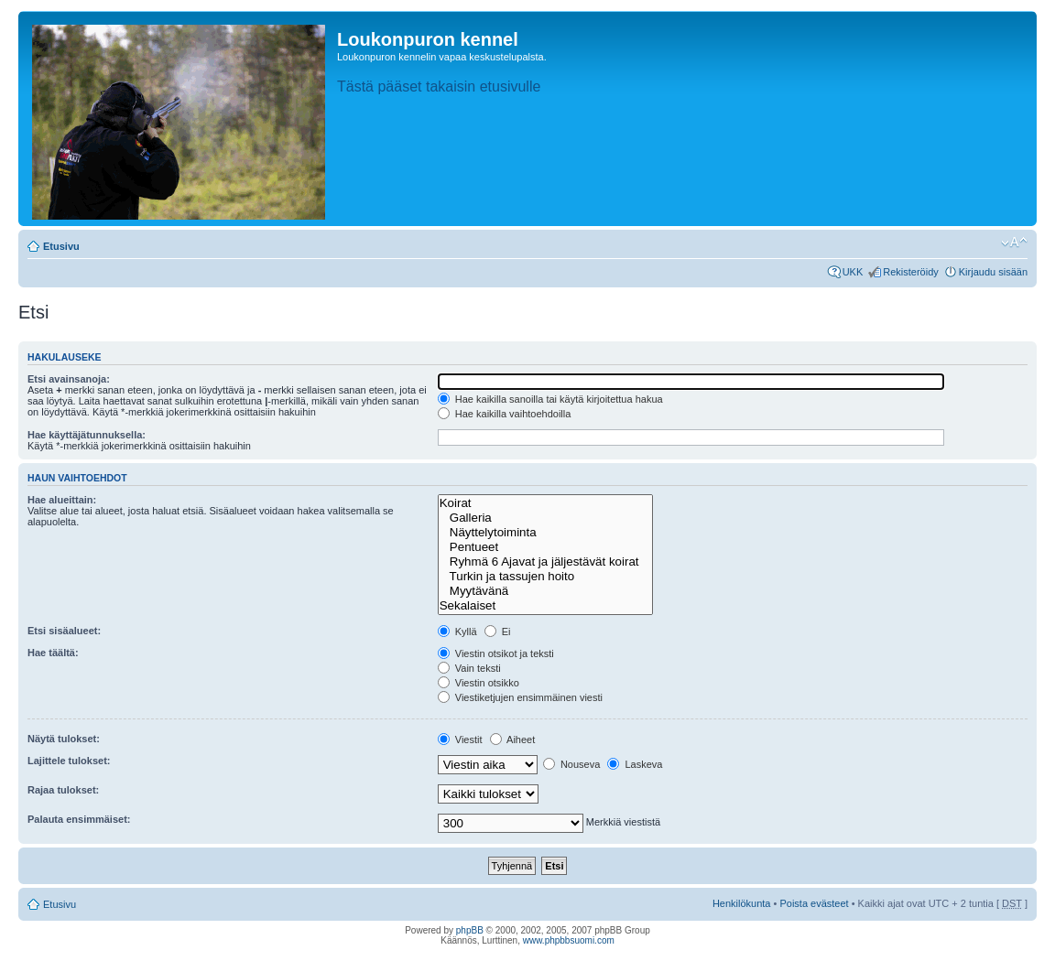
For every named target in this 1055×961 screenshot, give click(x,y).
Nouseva (571, 764)
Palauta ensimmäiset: (79, 819)
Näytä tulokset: (63, 738)
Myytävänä (545, 591)
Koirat (545, 503)
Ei (497, 631)
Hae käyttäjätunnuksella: (86, 434)
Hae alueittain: (61, 499)
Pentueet (545, 547)
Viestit (460, 739)
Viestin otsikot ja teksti (496, 653)
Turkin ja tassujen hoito (545, 576)
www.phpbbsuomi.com (569, 940)
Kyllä (457, 631)
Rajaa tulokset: (63, 789)
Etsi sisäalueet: (64, 630)
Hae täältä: (53, 652)
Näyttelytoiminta (545, 532)
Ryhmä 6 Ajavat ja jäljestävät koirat (545, 562)
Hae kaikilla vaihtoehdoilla (504, 413)
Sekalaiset (545, 606)
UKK (853, 271)
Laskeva (634, 764)
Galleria (545, 518)
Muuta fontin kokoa (1014, 242)
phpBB (470, 930)
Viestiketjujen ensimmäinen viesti (520, 697)
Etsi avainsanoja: (68, 378)
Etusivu (61, 246)
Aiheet (513, 739)
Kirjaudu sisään (993, 271)
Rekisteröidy (911, 271)
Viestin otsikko (478, 682)
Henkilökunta (741, 903)
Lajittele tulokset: (68, 760)
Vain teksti (469, 668)
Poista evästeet (813, 903)
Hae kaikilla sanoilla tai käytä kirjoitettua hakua (550, 399)
